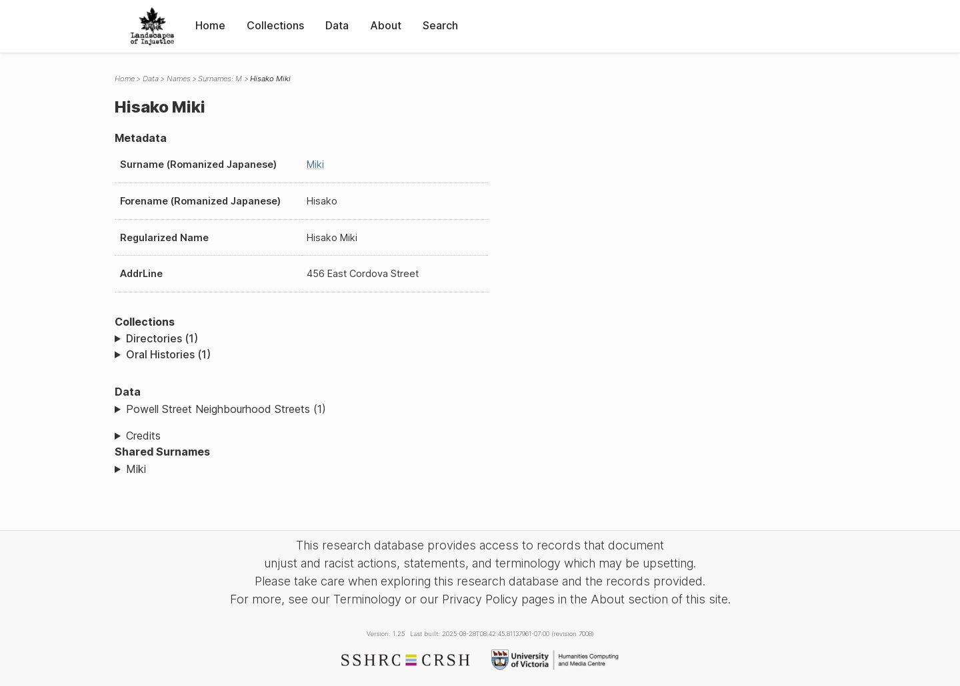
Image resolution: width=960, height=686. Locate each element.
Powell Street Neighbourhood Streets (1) (226, 409)
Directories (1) (162, 338)
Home (210, 25)
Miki (315, 164)
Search (440, 25)
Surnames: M (220, 78)
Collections (275, 25)
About (385, 25)
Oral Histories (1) (168, 354)
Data (337, 25)
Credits (143, 435)
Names (179, 78)
